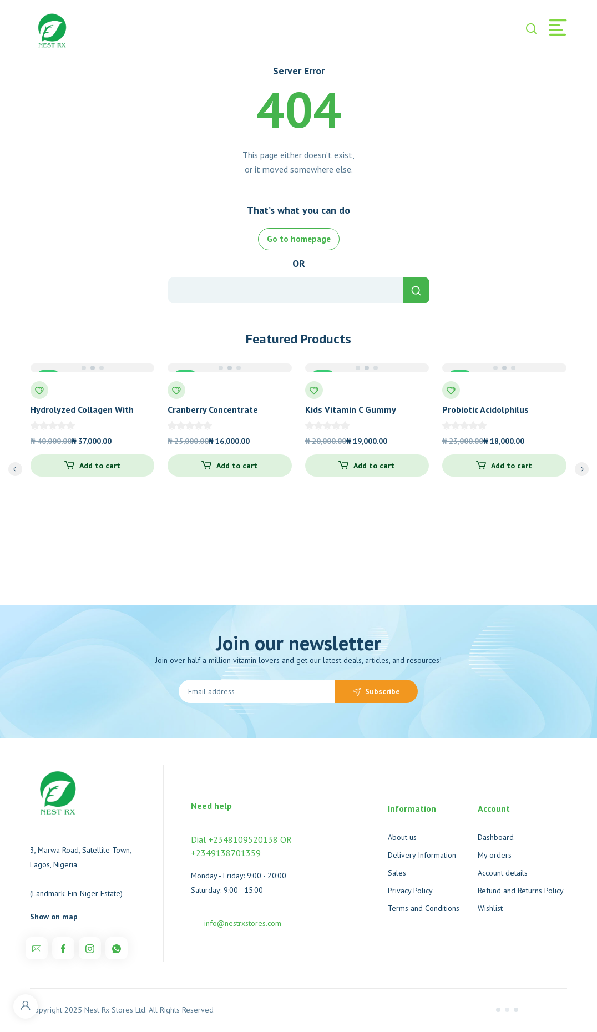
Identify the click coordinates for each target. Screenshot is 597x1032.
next (582, 469)
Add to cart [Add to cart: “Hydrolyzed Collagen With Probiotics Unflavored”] (99, 466)
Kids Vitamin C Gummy (350, 409)
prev (15, 469)
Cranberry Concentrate (213, 409)
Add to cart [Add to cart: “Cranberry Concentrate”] (236, 466)
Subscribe (382, 691)
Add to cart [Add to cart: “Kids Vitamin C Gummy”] (373, 466)
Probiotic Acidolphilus (485, 409)
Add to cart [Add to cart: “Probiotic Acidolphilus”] (511, 466)
